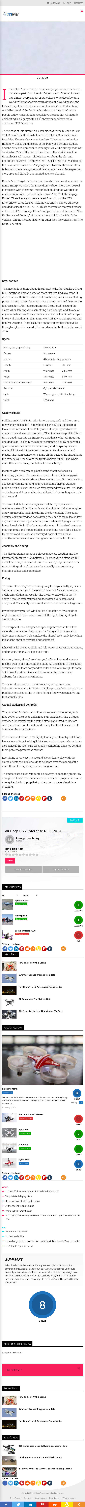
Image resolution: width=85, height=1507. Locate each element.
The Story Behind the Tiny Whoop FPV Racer (41, 1011)
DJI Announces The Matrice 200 (34, 999)
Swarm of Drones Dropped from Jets (37, 975)
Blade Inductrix (9, 1089)
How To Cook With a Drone (32, 963)
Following (55, 3)
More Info (41, 78)
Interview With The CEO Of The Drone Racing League (45, 1468)
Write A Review (61, 869)
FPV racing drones (22, 934)
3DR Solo (23, 1144)
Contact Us (28, 1498)
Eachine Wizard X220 (25, 931)
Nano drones (7, 1093)
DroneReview (14, 1369)
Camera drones (21, 904)
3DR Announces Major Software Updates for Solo (43, 1446)
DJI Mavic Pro (21, 900)
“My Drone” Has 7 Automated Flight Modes (40, 987)
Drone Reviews (15, 1498)
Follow (73, 820)
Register (78, 3)
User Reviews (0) (23, 869)
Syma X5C (24, 1129)
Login (68, 3)
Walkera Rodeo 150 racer (31, 1114)
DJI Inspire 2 (21, 915)
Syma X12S (24, 1159)
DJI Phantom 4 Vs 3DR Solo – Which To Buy (40, 1457)
